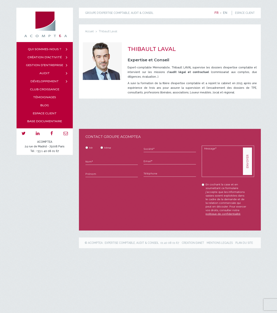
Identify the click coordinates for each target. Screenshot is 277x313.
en (225, 13)
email (66, 133)
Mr (91, 163)
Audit (44, 73)
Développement (44, 81)
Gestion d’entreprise (44, 65)
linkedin (38, 133)
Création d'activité (45, 57)
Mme (107, 163)
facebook (52, 133)
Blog (44, 105)
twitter (24, 133)
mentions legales (220, 259)
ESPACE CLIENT (245, 12)
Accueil (89, 31)
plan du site (244, 259)
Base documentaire (44, 121)
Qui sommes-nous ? (44, 49)
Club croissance (44, 89)
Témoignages (44, 97)
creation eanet (193, 259)
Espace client (45, 113)
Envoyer (247, 177)
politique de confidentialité (223, 230)
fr (216, 13)
